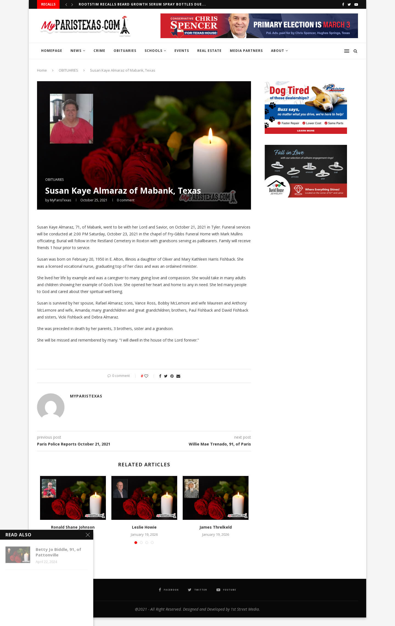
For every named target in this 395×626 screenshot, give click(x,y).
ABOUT (277, 50)
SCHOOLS (153, 50)
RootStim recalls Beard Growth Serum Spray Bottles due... (142, 4)
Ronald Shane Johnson (73, 527)
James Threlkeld (215, 527)
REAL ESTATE (209, 50)
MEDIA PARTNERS (246, 50)
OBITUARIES (125, 50)
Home (42, 70)
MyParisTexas (60, 200)
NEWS (75, 50)
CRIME (99, 50)
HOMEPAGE (51, 50)
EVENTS (181, 50)
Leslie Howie (144, 527)
